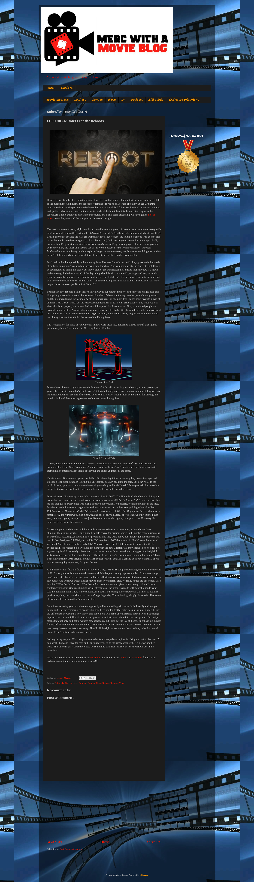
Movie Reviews (58, 100)
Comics (97, 100)
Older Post (154, 842)
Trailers (80, 100)
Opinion (82, 683)
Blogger (144, 875)
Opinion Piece (94, 683)
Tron (121, 683)
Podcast (137, 100)
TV (123, 100)
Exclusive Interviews (184, 100)
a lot (150, 214)
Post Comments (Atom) (71, 849)
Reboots (114, 683)
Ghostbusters (71, 683)
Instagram (137, 657)
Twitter (123, 657)
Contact (66, 88)
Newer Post (54, 842)
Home (51, 88)
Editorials (155, 100)
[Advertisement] (104, 810)
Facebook (95, 657)
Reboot (105, 683)
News (112, 100)
